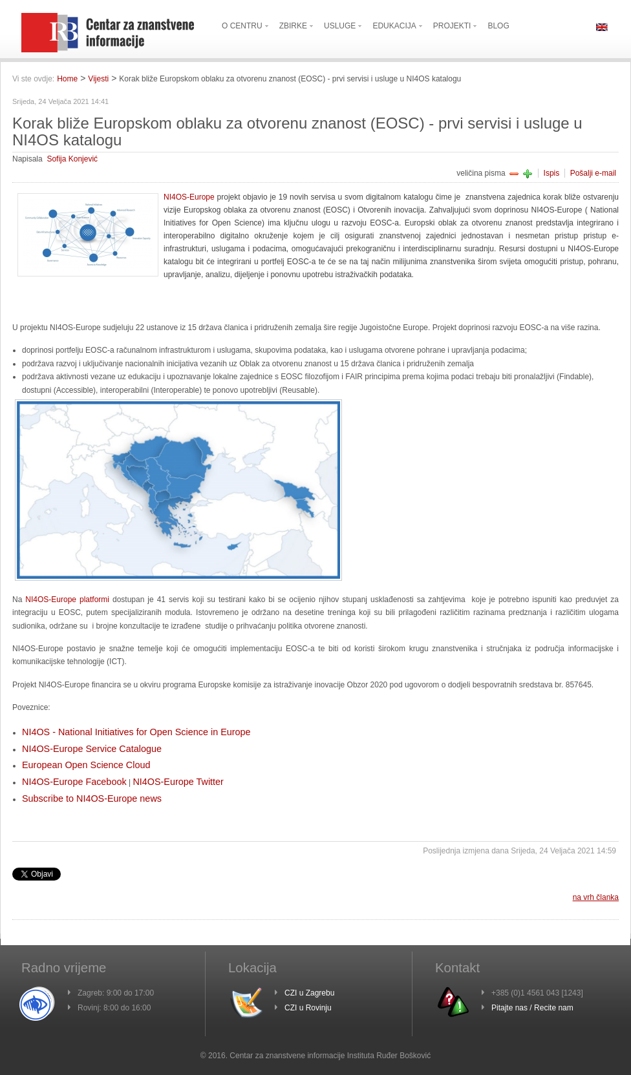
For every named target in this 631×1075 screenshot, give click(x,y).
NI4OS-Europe (189, 197)
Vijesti (98, 78)
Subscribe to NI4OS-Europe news (92, 798)
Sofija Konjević (72, 158)
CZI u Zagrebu (309, 992)
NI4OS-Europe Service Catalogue (92, 749)
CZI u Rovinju (308, 1007)
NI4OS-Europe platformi (67, 599)
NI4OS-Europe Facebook (74, 782)
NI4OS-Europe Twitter (178, 782)
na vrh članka (596, 897)
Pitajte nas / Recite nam (532, 1007)
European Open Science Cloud (86, 765)
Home (67, 78)
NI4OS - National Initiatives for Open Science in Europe (136, 732)
